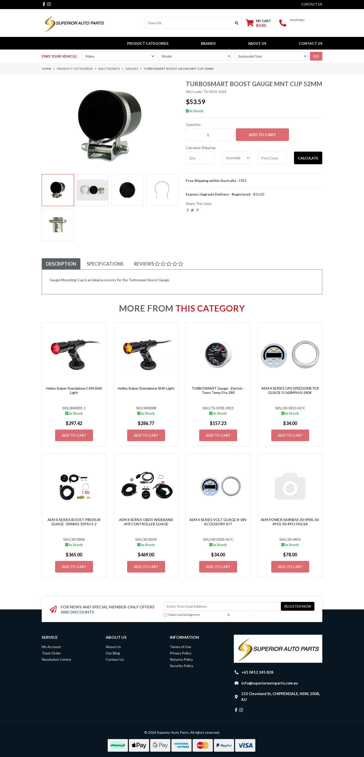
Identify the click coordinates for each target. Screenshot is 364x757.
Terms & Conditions (213, 614)
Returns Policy (181, 659)
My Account (51, 647)
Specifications (105, 264)
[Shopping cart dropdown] (258, 23)
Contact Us (310, 43)
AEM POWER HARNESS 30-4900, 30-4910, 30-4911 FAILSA (290, 521)
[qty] (200, 158)
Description (61, 264)
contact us (311, 4)
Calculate (308, 158)
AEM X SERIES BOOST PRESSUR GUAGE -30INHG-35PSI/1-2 (74, 521)
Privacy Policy (239, 614)
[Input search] (188, 23)
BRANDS (208, 43)
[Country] (236, 158)
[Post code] (272, 158)
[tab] (61, 264)
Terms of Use (180, 647)
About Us (257, 43)
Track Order (51, 653)
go (316, 56)
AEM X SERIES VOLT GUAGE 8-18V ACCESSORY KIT (218, 521)
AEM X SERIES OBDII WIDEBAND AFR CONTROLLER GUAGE (146, 521)
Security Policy (181, 666)
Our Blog (113, 653)
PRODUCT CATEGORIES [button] (147, 43)
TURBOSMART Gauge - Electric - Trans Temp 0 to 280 (218, 390)
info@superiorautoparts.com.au (269, 683)
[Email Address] (222, 606)
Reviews (158, 264)
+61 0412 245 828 (306, 24)
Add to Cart (262, 134)
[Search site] (237, 23)
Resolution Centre (56, 659)
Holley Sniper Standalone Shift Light (146, 388)
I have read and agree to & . (206, 615)
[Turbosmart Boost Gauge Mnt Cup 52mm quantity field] (210, 134)
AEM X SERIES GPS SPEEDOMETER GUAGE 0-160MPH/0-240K (290, 390)
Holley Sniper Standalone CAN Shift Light (74, 390)
